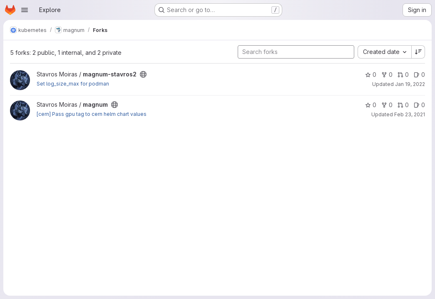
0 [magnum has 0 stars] (370, 104)
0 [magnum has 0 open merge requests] (403, 104)
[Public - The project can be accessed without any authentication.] (143, 74)
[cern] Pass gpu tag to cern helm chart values (92, 114)
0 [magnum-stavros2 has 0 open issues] (419, 74)
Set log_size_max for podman (73, 84)
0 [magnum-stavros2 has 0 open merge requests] (403, 74)
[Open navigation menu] (24, 10)
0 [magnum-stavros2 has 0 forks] (387, 74)
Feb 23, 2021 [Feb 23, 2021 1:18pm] (409, 114)
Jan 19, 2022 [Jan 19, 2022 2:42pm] (410, 84)
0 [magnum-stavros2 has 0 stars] (370, 74)
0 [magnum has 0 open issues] (419, 104)
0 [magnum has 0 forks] (387, 104)
